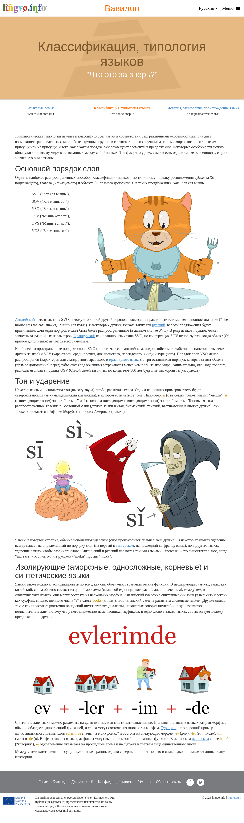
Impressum (234, 797)
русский (158, 325)
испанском (200, 738)
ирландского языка (124, 359)
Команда (59, 782)
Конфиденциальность (115, 782)
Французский (84, 336)
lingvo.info (25, 8)
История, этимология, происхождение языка (203, 108)
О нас (43, 782)
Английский (25, 319)
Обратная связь (168, 782)
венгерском (125, 545)
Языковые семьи (40, 108)
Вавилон (122, 8)
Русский (208, 8)
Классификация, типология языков (122, 108)
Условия (144, 782)
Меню (231, 8)
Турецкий (168, 728)
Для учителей (82, 782)
